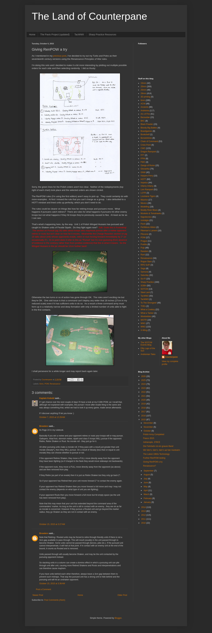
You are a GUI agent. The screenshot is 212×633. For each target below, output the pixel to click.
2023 (143, 388)
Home (32, 34)
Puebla (144, 244)
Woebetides (146, 316)
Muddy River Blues (149, 210)
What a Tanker (147, 313)
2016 (143, 416)
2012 (143, 515)
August (147, 474)
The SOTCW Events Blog (146, 343)
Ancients (144, 107)
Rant (143, 254)
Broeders (43, 426)
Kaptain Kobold (46, 398)
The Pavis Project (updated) (55, 34)
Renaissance (55, 384)
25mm (143, 90)
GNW (143, 172)
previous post (59, 56)
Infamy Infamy (147, 186)
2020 (143, 400)
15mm (143, 83)
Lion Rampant (147, 189)
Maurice (144, 200)
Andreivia (145, 110)
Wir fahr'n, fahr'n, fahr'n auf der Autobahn (161, 450)
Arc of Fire (145, 114)
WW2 (143, 327)
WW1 (143, 323)
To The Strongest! (149, 303)
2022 (143, 392)
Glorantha (145, 169)
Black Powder (147, 124)
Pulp (143, 248)
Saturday (145, 275)
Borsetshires (146, 138)
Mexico (144, 203)
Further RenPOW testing (154, 458)
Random (144, 251)
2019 (143, 404)
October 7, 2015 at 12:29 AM (52, 417)
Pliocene (144, 234)
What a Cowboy (148, 309)
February (148, 498)
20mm (143, 86)
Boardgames (146, 131)
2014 (143, 507)
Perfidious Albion (148, 227)
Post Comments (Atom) (54, 600)
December (149, 423)
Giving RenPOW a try (153, 462)
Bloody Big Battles (149, 128)
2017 (143, 411)
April (146, 490)
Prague (144, 241)
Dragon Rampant (148, 151)
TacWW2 (145, 296)
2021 (143, 396)
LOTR (143, 193)
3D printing (145, 97)
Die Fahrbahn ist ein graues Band (158, 446)
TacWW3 (145, 299)
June (146, 482)
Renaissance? (149, 466)
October (147, 431)
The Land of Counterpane (89, 16)
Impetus (144, 182)
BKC (143, 121)
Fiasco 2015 (148, 438)
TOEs (143, 306)
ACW (143, 103)
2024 (143, 384)
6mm (41, 384)
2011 (143, 519)
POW (47, 384)
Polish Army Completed (153, 434)
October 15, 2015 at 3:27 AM (52, 524)
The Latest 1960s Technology (156, 454)
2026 (143, 376)
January (147, 502)
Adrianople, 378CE (151, 442)
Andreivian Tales (148, 354)
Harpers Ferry (147, 176)
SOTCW (144, 289)
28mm (143, 93)
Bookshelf (145, 134)
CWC (143, 148)
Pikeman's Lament (149, 230)
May (146, 486)
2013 (143, 511)
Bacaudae (145, 117)
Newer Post (38, 595)
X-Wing (144, 330)
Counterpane (171, 357)
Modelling (145, 207)
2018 (143, 408)
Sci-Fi (143, 279)
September (149, 471)
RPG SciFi (145, 265)
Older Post (122, 595)
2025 (143, 380)
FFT (142, 155)
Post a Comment (43, 589)
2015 (143, 419)
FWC (143, 162)
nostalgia (145, 220)
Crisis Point (146, 145)
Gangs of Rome (148, 165)
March (147, 494)
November (149, 427)
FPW (143, 158)
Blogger (118, 618)
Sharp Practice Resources (102, 34)
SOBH (143, 285)
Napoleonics (146, 217)
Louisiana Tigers (148, 196)
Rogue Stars (146, 261)
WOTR (144, 320)
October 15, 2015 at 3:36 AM (52, 583)
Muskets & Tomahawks (151, 213)
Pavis (143, 224)
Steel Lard (145, 292)
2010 (143, 523)
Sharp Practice (147, 282)
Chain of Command (149, 141)
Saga (143, 268)
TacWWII (79, 34)
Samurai (144, 272)
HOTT (143, 179)
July (146, 478)
